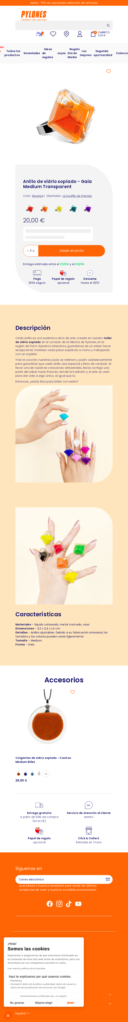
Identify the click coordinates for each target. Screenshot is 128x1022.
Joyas (61, 53)
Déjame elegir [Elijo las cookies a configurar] (44, 1002)
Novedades (32, 53)
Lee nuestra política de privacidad (26, 968)
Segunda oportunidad (103, 53)
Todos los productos (12, 53)
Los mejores (86, 53)
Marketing (16, 980)
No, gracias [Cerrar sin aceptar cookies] (17, 1002)
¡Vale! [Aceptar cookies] (70, 1002)
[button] (8, 1015)
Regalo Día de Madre (74, 53)
